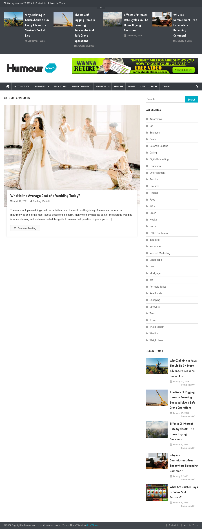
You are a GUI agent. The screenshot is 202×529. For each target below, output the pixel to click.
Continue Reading (25, 228)
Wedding (154, 333)
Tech (154, 86)
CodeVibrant (92, 525)
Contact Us (40, 3)
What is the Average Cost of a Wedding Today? (45, 195)
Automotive (21, 86)
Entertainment (81, 86)
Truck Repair (157, 326)
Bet (151, 126)
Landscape (156, 259)
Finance (154, 192)
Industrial (155, 239)
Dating (153, 152)
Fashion (101, 86)
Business (40, 86)
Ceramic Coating (159, 146)
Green (153, 213)
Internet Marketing (160, 253)
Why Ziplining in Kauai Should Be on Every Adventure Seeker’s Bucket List (37, 25)
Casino (153, 139)
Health (118, 86)
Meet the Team (57, 3)
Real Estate (156, 293)
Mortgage (155, 273)
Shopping (155, 300)
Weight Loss (156, 340)
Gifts (152, 206)
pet (151, 280)
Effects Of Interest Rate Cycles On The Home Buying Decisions (136, 22)
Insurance (155, 246)
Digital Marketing (159, 159)
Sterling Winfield (41, 201)
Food (152, 199)
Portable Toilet (158, 286)
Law (143, 86)
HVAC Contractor (159, 233)
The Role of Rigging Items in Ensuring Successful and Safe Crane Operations (84, 28)
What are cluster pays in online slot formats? (184, 492)
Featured (154, 186)
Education (60, 86)
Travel (166, 86)
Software (155, 306)
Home (131, 86)
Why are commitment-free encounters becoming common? (185, 25)
